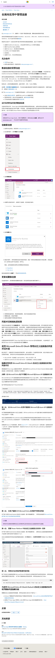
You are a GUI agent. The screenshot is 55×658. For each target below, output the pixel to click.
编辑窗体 (14, 87)
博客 (17, 651)
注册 (5, 62)
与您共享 (21, 99)
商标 (46, 651)
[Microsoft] (27, 2)
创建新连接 (5, 25)
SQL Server (10, 270)
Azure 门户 (24, 424)
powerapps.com (7, 33)
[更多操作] (52, 10)
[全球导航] (1, 2)
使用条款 (41, 651)
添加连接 (27, 97)
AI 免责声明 (5, 651)
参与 (21, 651)
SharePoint (10, 268)
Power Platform (9, 10)
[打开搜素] (49, 2)
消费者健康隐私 (32, 651)
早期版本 (12, 651)
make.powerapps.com (26, 64)
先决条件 (5, 22)
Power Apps (16, 10)
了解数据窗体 (10, 89)
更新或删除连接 (6, 27)
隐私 (25, 651)
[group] (27, 392)
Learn (3, 10)
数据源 (19, 38)
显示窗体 (8, 87)
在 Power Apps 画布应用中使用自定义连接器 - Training (14, 626)
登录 (53, 1)
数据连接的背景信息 (7, 23)
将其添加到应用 (22, 273)
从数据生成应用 (11, 95)
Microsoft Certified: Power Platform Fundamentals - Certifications (16, 632)
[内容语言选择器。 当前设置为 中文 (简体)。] (7, 648)
